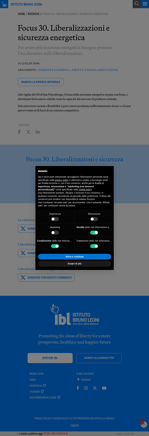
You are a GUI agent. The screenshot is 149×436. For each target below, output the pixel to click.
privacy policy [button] (62, 180)
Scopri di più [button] (74, 263)
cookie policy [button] (85, 189)
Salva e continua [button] (74, 256)
